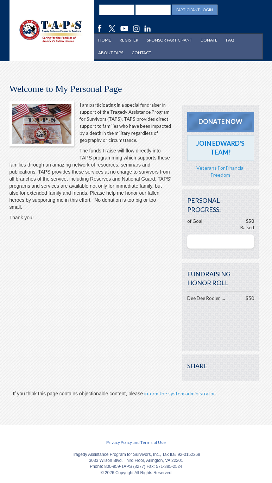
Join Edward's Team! (220, 147)
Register (129, 40)
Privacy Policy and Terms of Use (136, 442)
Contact (141, 52)
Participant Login (194, 9)
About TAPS (110, 52)
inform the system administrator (179, 393)
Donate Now (220, 121)
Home (104, 40)
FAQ (230, 40)
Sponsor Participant (169, 40)
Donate (209, 40)
